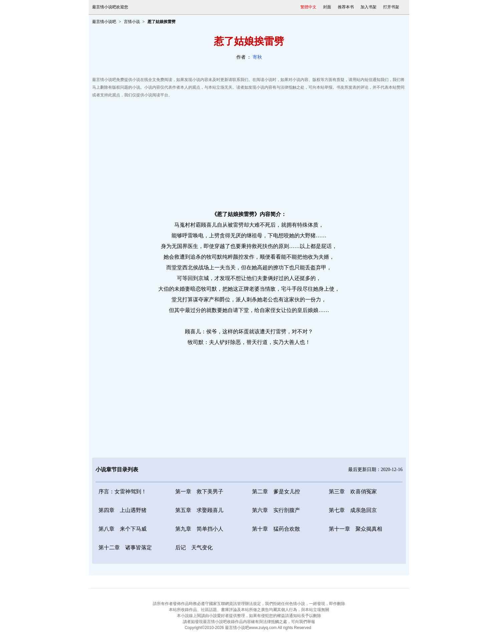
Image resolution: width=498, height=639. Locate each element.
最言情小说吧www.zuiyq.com (251, 627)
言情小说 (132, 21)
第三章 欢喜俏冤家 (353, 491)
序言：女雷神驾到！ (122, 491)
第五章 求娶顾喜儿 (199, 510)
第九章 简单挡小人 (199, 529)
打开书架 (391, 7)
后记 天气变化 (194, 547)
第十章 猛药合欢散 (276, 529)
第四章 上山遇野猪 (122, 510)
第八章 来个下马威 (122, 529)
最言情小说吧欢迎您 (110, 7)
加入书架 (368, 7)
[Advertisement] (249, 152)
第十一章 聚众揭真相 (355, 529)
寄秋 (257, 57)
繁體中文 (308, 7)
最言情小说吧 (104, 21)
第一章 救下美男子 (199, 491)
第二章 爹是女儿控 (276, 491)
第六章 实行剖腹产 (276, 510)
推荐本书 (346, 7)
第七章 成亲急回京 (353, 510)
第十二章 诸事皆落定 (125, 547)
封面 (327, 7)
